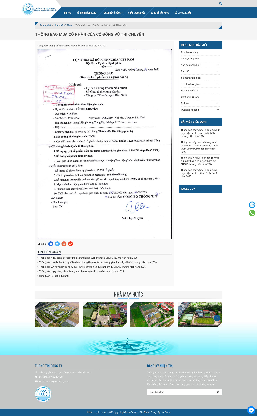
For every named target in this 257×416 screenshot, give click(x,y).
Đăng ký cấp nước (160, 12)
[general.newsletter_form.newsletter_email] (184, 392)
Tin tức (67, 12)
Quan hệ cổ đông (113, 12)
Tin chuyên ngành (190, 84)
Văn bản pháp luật (190, 65)
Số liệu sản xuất (183, 12)
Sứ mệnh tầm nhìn (191, 77)
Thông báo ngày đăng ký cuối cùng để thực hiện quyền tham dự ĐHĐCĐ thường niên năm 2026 (88, 257)
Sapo (167, 412)
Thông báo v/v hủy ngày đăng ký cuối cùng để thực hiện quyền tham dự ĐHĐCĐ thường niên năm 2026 (92, 267)
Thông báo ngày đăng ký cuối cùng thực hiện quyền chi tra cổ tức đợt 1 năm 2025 (81, 271)
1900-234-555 (56, 377)
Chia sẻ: (42, 244)
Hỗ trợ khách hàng (87, 12)
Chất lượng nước (136, 12)
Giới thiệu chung (189, 52)
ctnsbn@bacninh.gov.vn (57, 381)
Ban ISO (185, 71)
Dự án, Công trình (190, 58)
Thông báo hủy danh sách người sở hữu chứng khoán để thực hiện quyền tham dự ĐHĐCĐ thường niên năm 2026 (98, 262)
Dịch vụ (185, 103)
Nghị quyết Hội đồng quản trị (54, 276)
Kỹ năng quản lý (189, 90)
